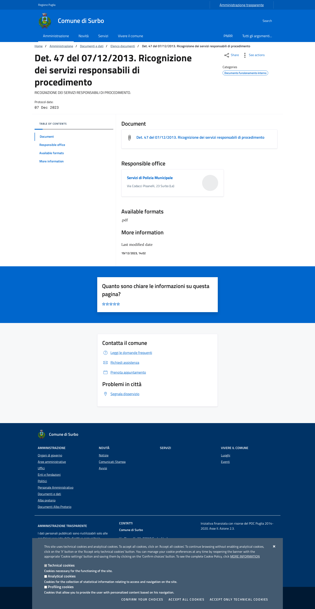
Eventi (225, 461)
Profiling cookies (61, 587)
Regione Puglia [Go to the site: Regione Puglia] (46, 5)
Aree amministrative (52, 461)
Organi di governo (50, 455)
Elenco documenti (122, 46)
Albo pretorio (46, 500)
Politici (42, 481)
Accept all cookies (187, 599)
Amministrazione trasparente (242, 5)
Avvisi (103, 468)
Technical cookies (61, 565)
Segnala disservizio (120, 394)
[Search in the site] (272, 21)
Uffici (41, 468)
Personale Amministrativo (55, 487)
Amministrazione (61, 46)
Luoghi (225, 455)
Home (39, 46)
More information (245, 556)
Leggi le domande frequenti (127, 353)
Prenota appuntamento (124, 372)
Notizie (103, 455)
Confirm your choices (142, 599)
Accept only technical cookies (239, 599)
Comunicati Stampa (112, 461)
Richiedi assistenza (120, 363)
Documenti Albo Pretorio (54, 506)
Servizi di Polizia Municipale (150, 178)
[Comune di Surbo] (73, 20)
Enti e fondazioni (49, 474)
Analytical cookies (62, 576)
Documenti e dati (91, 46)
